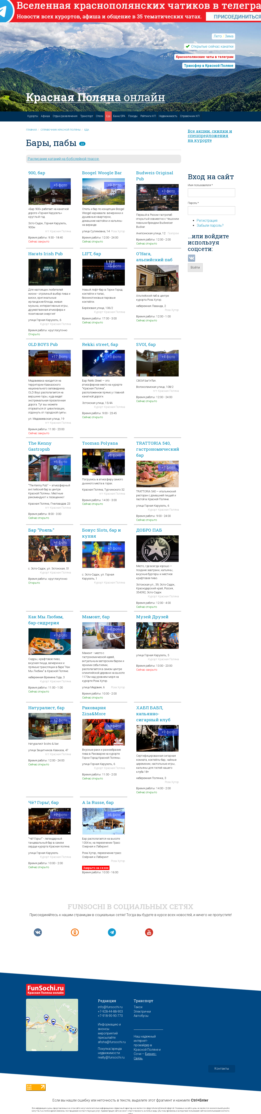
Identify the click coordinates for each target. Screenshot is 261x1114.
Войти (195, 267)
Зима (229, 36)
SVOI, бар (146, 344)
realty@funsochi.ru (111, 1057)
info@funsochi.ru (110, 1007)
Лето (218, 36)
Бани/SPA (119, 116)
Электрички (142, 1011)
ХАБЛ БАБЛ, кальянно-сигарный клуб (153, 713)
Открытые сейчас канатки (211, 46)
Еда (108, 116)
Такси (138, 1007)
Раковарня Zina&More (94, 710)
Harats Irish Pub (45, 253)
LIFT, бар (91, 253)
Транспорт (86, 116)
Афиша (45, 116)
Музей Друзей (152, 616)
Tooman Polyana (100, 443)
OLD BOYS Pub (43, 344)
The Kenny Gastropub (40, 446)
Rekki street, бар (100, 344)
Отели (99, 116)
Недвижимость (168, 116)
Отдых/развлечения (65, 116)
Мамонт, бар (96, 616)
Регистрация (207, 220)
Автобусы (141, 1015)
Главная (31, 129)
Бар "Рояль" (41, 530)
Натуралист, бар (46, 707)
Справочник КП (190, 116)
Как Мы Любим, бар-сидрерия (45, 619)
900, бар (36, 172)
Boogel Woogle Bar (102, 172)
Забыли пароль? (210, 225)
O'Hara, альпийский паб (154, 256)
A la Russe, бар (98, 802)
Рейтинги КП (148, 116)
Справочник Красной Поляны (60, 129)
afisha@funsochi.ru (112, 1042)
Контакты (221, 1068)
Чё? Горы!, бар (43, 802)
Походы (133, 116)
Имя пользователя (200, 185)
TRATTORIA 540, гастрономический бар (157, 449)
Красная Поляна (95, 97)
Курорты (32, 116)
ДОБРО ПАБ (149, 530)
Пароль (193, 203)
